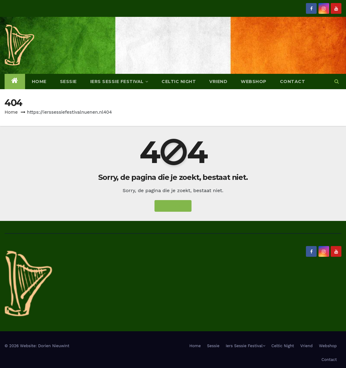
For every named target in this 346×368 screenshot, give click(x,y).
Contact (292, 81)
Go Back (173, 206)
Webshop (253, 81)
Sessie (68, 81)
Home (39, 81)
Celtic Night (179, 81)
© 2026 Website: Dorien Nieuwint (37, 345)
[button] (336, 81)
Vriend (218, 81)
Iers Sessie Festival (119, 81)
